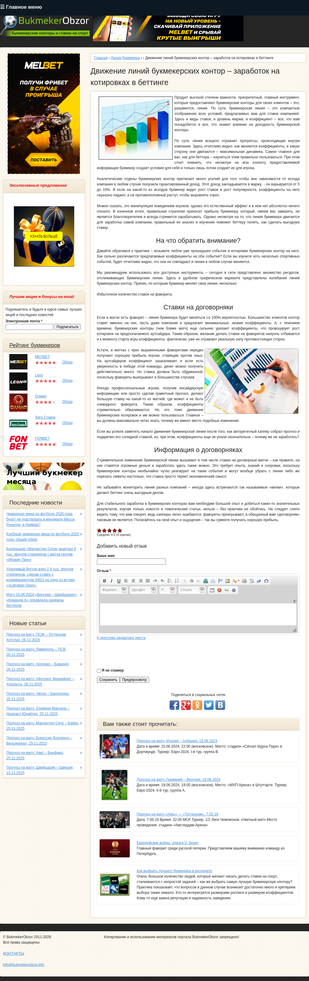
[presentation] (143, 652)
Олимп (40, 396)
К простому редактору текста (121, 638)
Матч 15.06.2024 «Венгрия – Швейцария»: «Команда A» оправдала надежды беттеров (41, 600)
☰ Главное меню (21, 7)
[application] (198, 604)
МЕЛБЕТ (42, 357)
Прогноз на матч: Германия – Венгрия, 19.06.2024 (178, 779)
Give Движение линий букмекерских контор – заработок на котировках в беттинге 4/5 (114, 530)
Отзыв (104, 571)
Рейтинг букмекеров (34, 345)
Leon (39, 375)
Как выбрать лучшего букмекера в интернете (174, 871)
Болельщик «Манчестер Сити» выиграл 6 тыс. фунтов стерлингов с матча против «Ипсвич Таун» (41, 554)
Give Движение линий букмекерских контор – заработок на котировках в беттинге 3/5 (109, 530)
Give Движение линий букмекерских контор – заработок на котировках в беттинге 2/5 (104, 530)
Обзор (67, 362)
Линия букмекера (125, 58)
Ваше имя (106, 556)
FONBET (42, 438)
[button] (104, 581)
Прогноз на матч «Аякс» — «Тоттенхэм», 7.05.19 (177, 814)
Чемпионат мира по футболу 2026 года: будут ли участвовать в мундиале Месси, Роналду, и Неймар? (40, 519)
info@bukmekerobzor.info (23, 965)
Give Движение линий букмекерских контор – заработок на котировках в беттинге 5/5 (120, 530)
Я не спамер (113, 670)
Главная (101, 58)
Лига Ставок (45, 417)
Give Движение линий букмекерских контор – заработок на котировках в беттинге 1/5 (99, 530)
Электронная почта (23, 321)
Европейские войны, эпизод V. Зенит (168, 843)
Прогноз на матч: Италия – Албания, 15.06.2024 (177, 741)
